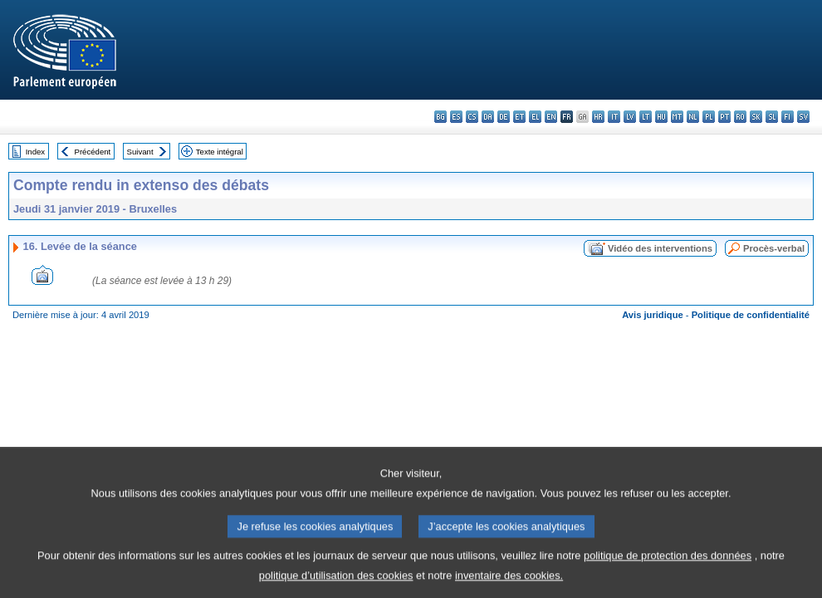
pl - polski (708, 116)
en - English (551, 116)
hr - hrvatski (598, 116)
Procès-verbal (774, 248)
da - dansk (488, 116)
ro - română (740, 116)
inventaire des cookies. (509, 586)
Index (35, 151)
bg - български (440, 116)
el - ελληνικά (535, 116)
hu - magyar (661, 116)
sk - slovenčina (756, 116)
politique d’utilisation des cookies (336, 586)
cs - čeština (472, 116)
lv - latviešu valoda (630, 116)
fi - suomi (787, 116)
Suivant (140, 151)
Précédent (93, 151)
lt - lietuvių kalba (645, 116)
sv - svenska (803, 116)
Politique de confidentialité (751, 315)
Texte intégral (219, 151)
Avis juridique (652, 315)
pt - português (724, 116)
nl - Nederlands (693, 116)
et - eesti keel (519, 116)
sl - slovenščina (772, 116)
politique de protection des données (667, 566)
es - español (456, 116)
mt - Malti (677, 116)
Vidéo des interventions (660, 248)
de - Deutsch (503, 116)
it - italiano (614, 116)
